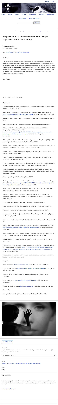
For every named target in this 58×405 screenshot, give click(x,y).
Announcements (34, 18)
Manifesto (32, 14)
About (10, 14)
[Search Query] (25, 23)
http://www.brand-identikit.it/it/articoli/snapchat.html (32, 268)
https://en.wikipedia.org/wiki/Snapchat (25, 280)
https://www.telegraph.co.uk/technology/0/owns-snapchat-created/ (21, 227)
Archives (10, 31)
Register (47, 1)
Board (24, 14)
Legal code (13, 388)
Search (37, 22)
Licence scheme (5, 388)
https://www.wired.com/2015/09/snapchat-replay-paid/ (18, 114)
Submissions (22, 18)
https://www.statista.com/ (26, 286)
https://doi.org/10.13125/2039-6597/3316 (17, 52)
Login (52, 1)
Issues (17, 14)
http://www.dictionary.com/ (21, 264)
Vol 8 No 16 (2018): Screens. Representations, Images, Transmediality (31, 31)
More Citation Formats (9, 355)
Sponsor (41, 14)
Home (3, 14)
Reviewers (50, 14)
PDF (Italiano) (8, 341)
